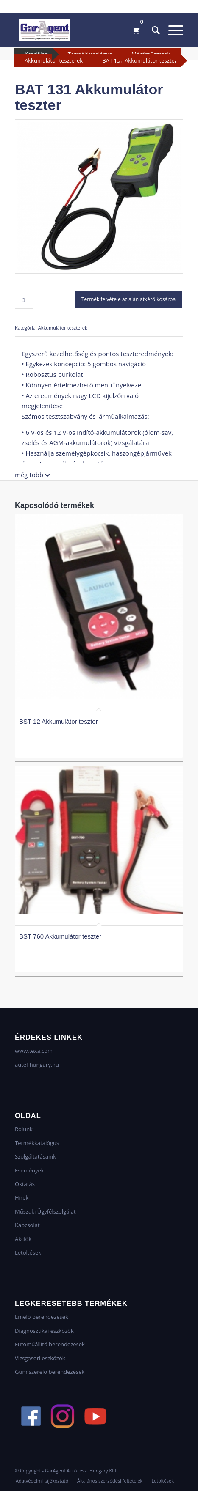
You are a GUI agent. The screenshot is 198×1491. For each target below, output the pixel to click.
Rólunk (24, 1129)
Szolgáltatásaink (35, 1156)
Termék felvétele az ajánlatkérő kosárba (128, 299)
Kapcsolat (27, 1225)
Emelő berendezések (41, 1317)
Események (29, 1170)
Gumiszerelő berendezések (49, 1372)
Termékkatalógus (37, 1143)
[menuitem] (151, 30)
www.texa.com (34, 1050)
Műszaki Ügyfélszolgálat (45, 1211)
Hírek (21, 1197)
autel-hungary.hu (37, 1064)
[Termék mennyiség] (24, 300)
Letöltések (28, 1252)
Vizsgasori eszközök (40, 1358)
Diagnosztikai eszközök (44, 1330)
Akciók (23, 1239)
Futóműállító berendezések (50, 1344)
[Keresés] (151, 30)
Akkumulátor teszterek (54, 60)
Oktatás (25, 1184)
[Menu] (171, 30)
